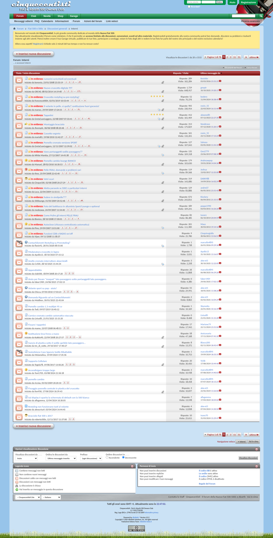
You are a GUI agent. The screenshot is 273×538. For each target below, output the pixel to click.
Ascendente (113, 457)
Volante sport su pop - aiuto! (42, 288)
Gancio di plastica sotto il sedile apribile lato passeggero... (57, 342)
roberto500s (40, 419)
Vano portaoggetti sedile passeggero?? (63, 151)
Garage (74, 16)
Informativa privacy (151, 512)
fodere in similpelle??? (55, 197)
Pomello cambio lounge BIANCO (60, 160)
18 (79, 164)
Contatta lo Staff (176, 496)
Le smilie (203, 473)
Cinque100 (40, 182)
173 (78, 91)
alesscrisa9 (40, 409)
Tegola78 (39, 364)
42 (89, 118)
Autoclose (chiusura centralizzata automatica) (66, 224)
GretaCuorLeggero (43, 119)
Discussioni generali (57, 28)
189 (190, 206)
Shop (60, 16)
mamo (38, 328)
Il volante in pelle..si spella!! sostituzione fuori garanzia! (71, 106)
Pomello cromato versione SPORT (60, 142)
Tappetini (48, 115)
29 (79, 82)
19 (81, 209)
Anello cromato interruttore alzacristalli (47, 261)
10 (191, 379)
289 (190, 78)
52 (191, 96)
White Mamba (41, 155)
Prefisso (83, 454)
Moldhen (39, 300)
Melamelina (40, 355)
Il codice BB (204, 470)
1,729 (189, 87)
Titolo (18, 73)
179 (190, 160)
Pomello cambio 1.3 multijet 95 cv (45, 306)
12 (76, 173)
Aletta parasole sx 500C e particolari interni (65, 188)
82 (191, 215)
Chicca (38, 292)
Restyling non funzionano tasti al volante (48, 406)
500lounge (39, 201)
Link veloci (112, 21)
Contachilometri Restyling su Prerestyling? (49, 242)
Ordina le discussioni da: (57, 454)
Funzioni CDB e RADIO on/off (58, 233)
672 (190, 197)
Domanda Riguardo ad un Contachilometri (49, 297)
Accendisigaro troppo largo (41, 370)
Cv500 (37, 264)
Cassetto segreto (52, 133)
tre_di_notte (40, 346)
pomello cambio (36, 379)
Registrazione (248, 2)
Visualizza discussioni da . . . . (28, 454)
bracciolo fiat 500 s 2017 (40, 415)
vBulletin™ (136, 517)
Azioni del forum (93, 21)
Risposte (177, 73)
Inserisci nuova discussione (33, 53)
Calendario (47, 21)
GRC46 (38, 91)
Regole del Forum (207, 483)
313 (190, 124)
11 (234, 57)
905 (190, 106)
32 (81, 127)
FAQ (37, 21)
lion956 (38, 391)
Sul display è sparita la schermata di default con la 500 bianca (58, 397)
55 (191, 288)
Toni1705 (39, 373)
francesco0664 (41, 100)
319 (190, 178)
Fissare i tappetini (37, 324)
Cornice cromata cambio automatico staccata (50, 315)
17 (80, 136)
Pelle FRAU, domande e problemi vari (62, 169)
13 (89, 146)
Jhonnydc (39, 128)
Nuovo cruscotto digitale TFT (58, 88)
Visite (185, 73)
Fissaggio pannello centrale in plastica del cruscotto (53, 388)
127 (190, 142)
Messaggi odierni (23, 21)
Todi (36, 309)
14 (85, 155)
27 (76, 228)
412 (190, 115)
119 (190, 169)
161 (190, 133)
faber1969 (39, 282)
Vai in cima (253, 441)
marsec (38, 110)
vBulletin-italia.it (146, 522)
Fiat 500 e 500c (35, 28)
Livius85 (38, 318)
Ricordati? (194, 7)
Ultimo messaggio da (211, 73)
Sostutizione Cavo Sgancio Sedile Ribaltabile (50, 352)
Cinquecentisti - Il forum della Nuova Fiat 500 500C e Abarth (216, 496)
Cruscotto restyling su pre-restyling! (61, 97)
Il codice (203, 476)
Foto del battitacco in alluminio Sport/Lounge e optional (72, 206)
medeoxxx (39, 210)
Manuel (38, 164)
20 (191, 360)
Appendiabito (35, 270)
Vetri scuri (49, 179)
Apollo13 (39, 254)
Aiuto (232, 2)
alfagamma (40, 400)
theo (37, 173)
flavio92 (38, 245)
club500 (38, 273)
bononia (38, 82)
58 (191, 333)
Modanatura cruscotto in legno (43, 251)
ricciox (38, 383)
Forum (20, 16)
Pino (37, 228)
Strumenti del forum (233, 67)
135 (190, 151)
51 (239, 57)
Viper (37, 236)
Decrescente (129, 457)
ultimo (254, 57)
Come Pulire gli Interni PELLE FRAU (61, 215)
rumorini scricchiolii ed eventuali (60, 78)
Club (33, 16)
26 (191, 269)
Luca (37, 191)
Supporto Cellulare (37, 361)
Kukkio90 (39, 337)
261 (190, 224)
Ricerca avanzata (250, 21)
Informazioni (62, 21)
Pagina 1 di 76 (214, 57)
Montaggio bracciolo (54, 124)
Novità (47, 16)
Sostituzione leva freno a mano (43, 333)
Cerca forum (252, 67)
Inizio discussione (31, 73)
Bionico (38, 219)
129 (190, 187)
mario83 (38, 137)
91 (79, 109)
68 (82, 200)
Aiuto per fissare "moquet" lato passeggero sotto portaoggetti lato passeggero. (67, 279)
